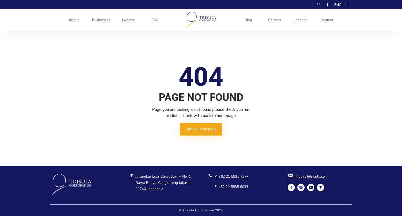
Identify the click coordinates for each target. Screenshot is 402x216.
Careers (274, 20)
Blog (248, 20)
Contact (326, 20)
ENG (338, 4)
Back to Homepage (201, 129)
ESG (155, 20)
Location (301, 20)
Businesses (101, 20)
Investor (128, 20)
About (74, 20)
